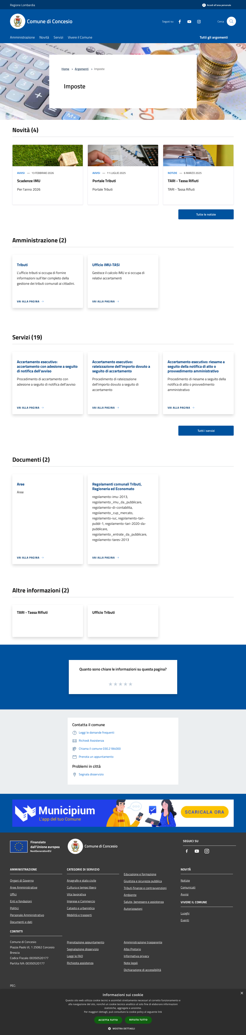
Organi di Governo (22, 880)
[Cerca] (231, 21)
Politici (14, 908)
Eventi (185, 920)
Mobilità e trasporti (79, 915)
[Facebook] (178, 21)
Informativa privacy (136, 956)
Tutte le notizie (206, 214)
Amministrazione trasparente (143, 942)
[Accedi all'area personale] (216, 5)
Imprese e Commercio (81, 901)
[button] (123, 1028)
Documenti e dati (21, 922)
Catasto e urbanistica (81, 908)
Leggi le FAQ (75, 956)
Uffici (13, 894)
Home (65, 69)
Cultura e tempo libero (81, 887)
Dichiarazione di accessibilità (142, 970)
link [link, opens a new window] (160, 1012)
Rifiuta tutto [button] (138, 1019)
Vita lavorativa (76, 894)
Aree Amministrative (23, 887)
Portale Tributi (104, 181)
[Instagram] (197, 21)
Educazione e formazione (140, 874)
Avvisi (21, 173)
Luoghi (185, 913)
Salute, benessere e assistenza (144, 901)
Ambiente (130, 895)
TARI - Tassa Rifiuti (183, 181)
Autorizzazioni (133, 908)
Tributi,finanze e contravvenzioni (145, 888)
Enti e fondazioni (21, 901)
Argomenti (82, 69)
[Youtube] (187, 21)
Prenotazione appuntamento (85, 942)
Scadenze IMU (28, 181)
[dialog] (123, 1012)
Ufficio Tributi (103, 612)
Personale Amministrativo (27, 915)
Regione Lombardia (22, 5)
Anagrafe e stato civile (81, 880)
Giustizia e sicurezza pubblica (143, 881)
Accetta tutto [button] (108, 1020)
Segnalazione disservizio (83, 949)
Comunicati (188, 887)
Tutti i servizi (206, 430)
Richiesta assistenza (80, 963)
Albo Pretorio (132, 949)
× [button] (241, 993)
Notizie (172, 173)
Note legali (131, 963)
